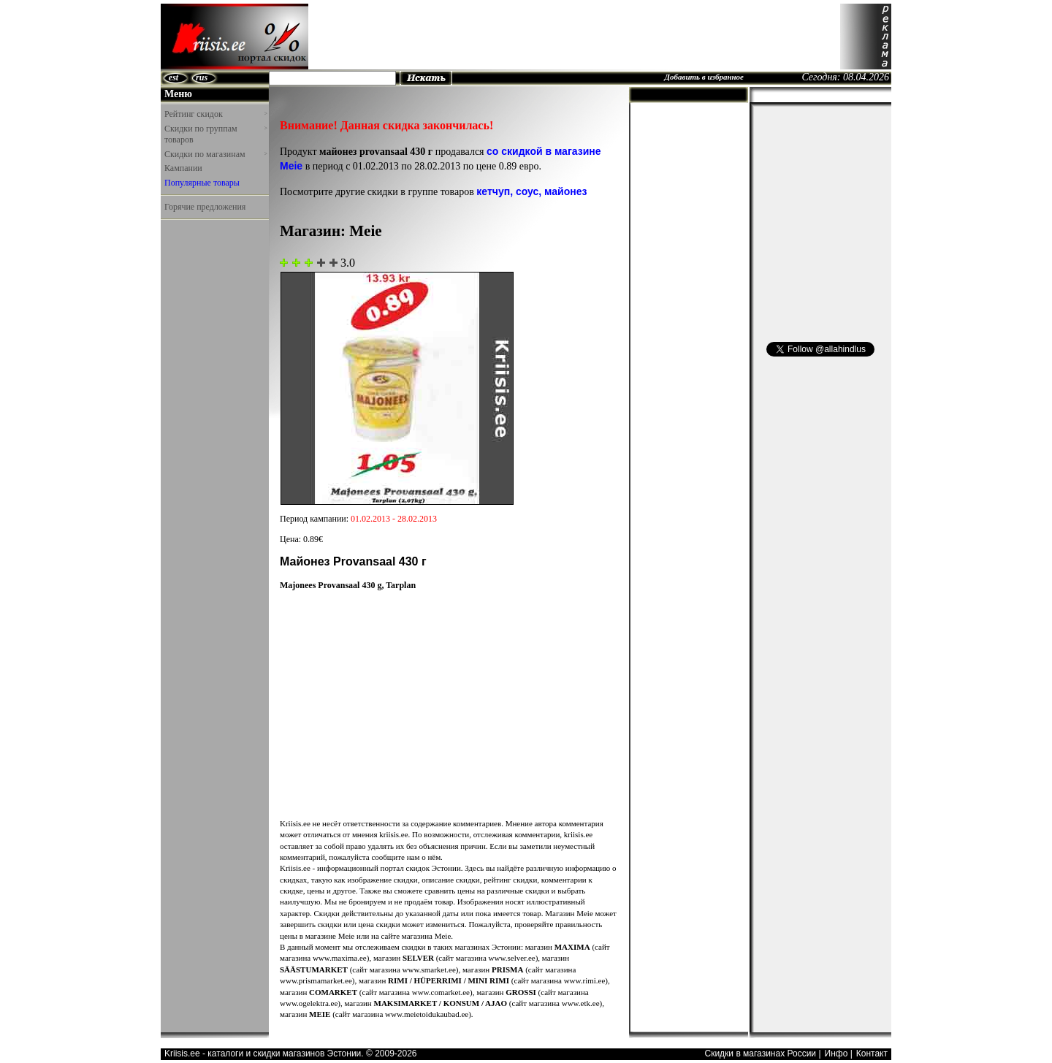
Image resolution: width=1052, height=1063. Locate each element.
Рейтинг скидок (215, 114)
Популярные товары (202, 183)
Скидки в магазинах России (760, 1053)
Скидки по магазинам (215, 154)
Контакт (872, 1053)
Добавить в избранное (704, 76)
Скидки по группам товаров (215, 134)
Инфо (836, 1053)
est (173, 77)
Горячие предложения (204, 207)
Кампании (183, 168)
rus (201, 77)
